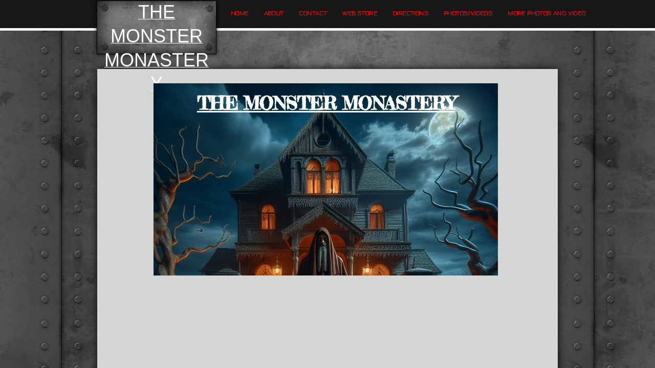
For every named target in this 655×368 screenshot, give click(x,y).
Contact (313, 13)
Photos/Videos (468, 13)
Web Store (359, 13)
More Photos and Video (546, 13)
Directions (410, 13)
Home (240, 13)
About (273, 13)
